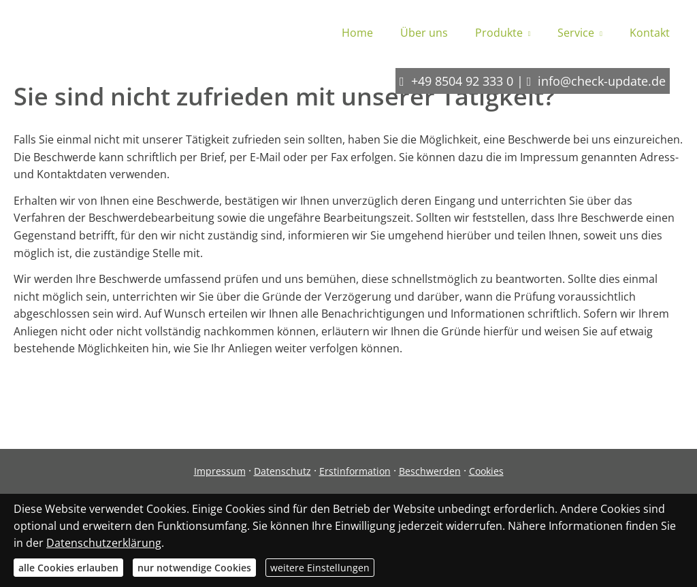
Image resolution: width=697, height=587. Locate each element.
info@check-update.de (602, 80)
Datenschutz (282, 471)
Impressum (220, 471)
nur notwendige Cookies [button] (194, 567)
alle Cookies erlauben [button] (68, 567)
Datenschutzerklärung (103, 542)
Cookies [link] (486, 471)
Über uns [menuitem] (424, 32)
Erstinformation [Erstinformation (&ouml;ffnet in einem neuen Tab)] (355, 471)
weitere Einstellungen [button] (320, 567)
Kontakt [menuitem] (650, 32)
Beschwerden (430, 471)
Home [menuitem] (357, 32)
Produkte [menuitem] (499, 32)
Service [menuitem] (575, 32)
